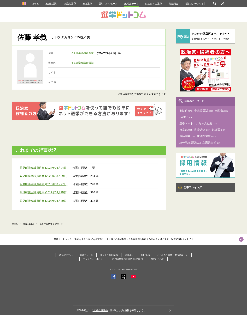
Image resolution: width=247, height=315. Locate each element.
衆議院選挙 (51, 3)
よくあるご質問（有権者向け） (172, 255)
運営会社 (129, 255)
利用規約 (145, 255)
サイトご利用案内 (109, 255)
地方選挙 (87, 3)
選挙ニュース (86, 255)
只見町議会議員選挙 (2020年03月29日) (43, 176)
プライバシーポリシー (94, 259)
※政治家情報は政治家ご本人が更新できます (142, 94)
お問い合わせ (157, 259)
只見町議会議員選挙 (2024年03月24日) (43, 167)
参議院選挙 (70, 3)
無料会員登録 (100, 310)
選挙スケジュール (108, 3)
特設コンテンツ (195, 3)
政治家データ (131, 3)
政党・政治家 (28, 224)
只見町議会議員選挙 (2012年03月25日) (43, 192)
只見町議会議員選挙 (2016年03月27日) (43, 184)
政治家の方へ (66, 255)
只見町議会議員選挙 (82, 53)
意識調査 (173, 3)
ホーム (15, 224)
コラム (35, 3)
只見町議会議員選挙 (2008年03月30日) (43, 200)
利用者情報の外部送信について (128, 259)
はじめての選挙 (153, 3)
